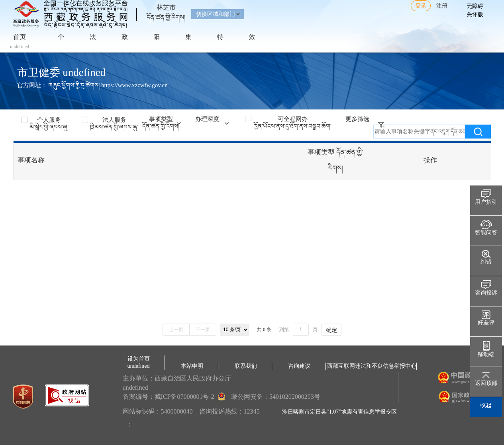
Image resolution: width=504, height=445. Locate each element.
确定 (331, 330)
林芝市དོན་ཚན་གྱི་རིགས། (166, 9)
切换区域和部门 (215, 14)
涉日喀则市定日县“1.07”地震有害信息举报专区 (339, 412)
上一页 (176, 329)
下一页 (203, 329)
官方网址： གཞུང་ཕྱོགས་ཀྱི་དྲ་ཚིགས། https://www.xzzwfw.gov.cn (92, 85)
